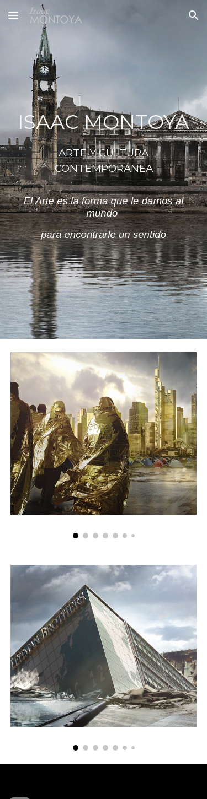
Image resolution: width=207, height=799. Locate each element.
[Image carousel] (103, 445)
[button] (13, 15)
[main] (103, 169)
